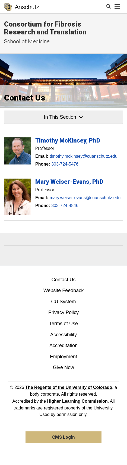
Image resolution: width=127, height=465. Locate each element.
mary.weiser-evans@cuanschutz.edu (85, 197)
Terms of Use (63, 323)
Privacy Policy (63, 312)
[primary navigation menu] (117, 6)
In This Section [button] (63, 117)
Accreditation (63, 345)
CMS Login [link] (63, 437)
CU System (63, 301)
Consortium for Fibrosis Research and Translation (45, 28)
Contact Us (63, 279)
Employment (63, 356)
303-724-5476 (64, 164)
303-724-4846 (64, 205)
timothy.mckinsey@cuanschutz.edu (84, 156)
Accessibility (63, 334)
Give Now (63, 367)
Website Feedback (63, 290)
